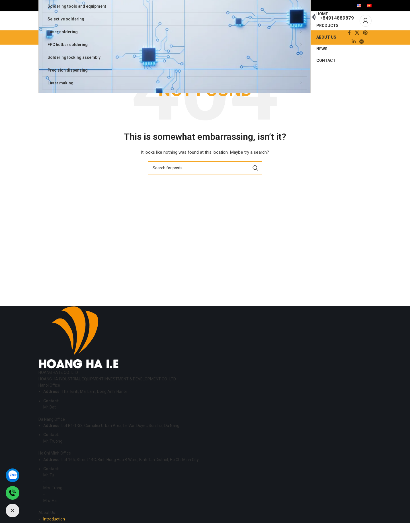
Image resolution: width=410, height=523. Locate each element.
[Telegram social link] (362, 53)
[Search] (205, 179)
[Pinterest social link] (365, 44)
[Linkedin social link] (353, 53)
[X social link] (357, 44)
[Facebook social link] (349, 44)
